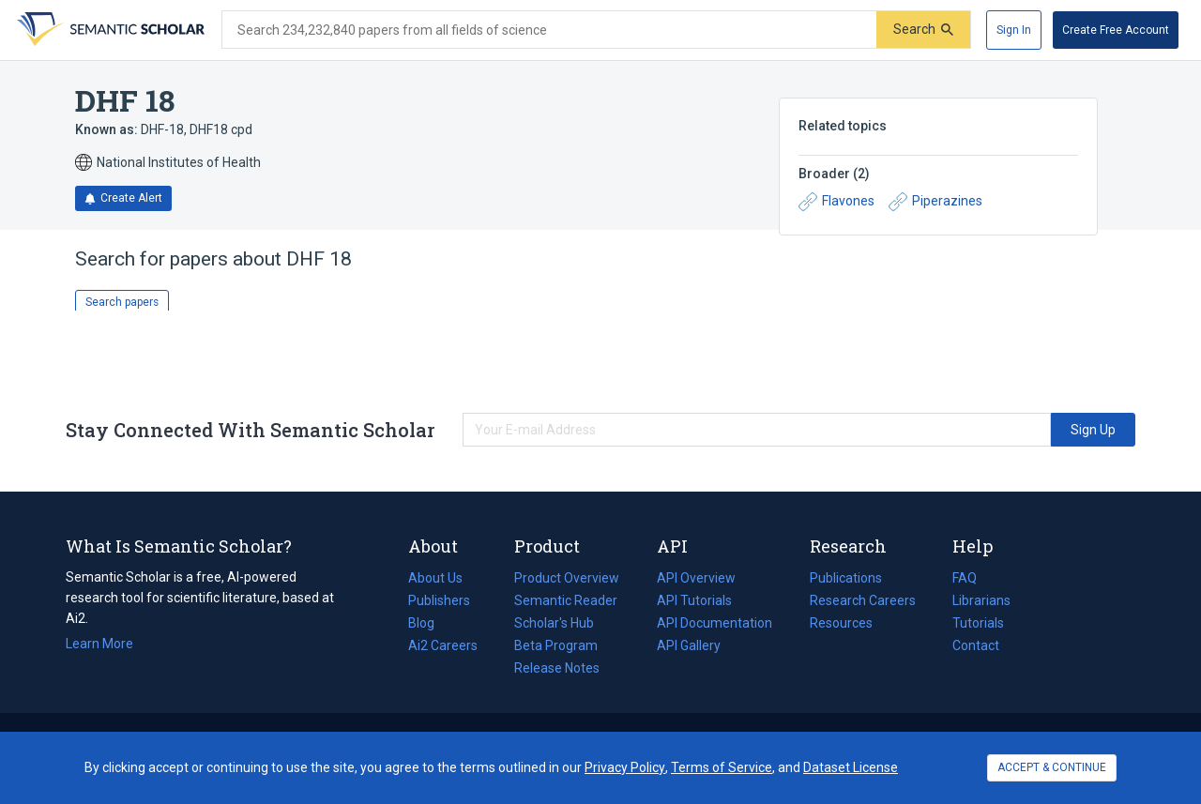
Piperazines (935, 201)
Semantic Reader (565, 600)
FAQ (964, 577)
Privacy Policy (625, 767)
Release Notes (557, 667)
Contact (975, 645)
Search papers (122, 302)
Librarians (981, 600)
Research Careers (863, 600)
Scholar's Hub (554, 622)
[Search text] (549, 30)
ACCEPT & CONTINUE (1051, 767)
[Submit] (923, 29)
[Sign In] (1013, 30)
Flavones (836, 201)
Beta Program (556, 645)
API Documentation (714, 623)
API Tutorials (694, 600)
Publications (846, 578)
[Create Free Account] (1115, 30)
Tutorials (978, 622)
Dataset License (850, 767)
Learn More (99, 643)
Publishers (439, 600)
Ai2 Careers (443, 645)
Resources (841, 623)
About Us (435, 577)
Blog (428, 623)
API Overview (696, 577)
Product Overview (566, 577)
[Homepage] (109, 30)
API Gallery (689, 645)
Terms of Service (721, 767)
